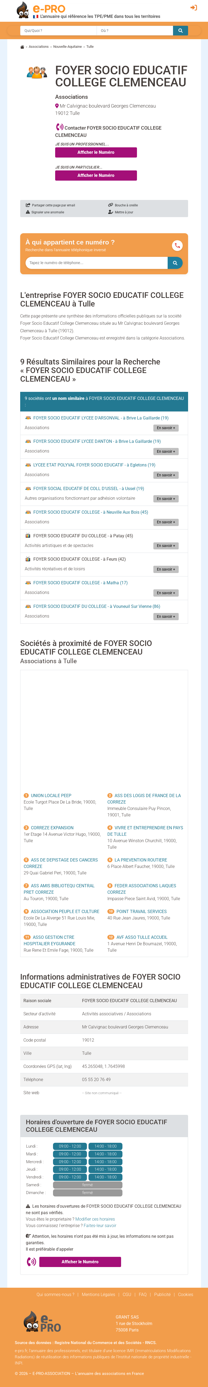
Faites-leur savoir (100, 1225)
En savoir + (166, 428)
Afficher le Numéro (95, 152)
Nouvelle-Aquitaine (67, 47)
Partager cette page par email (50, 205)
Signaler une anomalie (45, 212)
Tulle (90, 47)
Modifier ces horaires (95, 1219)
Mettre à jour (120, 212)
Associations (39, 47)
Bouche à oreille (123, 205)
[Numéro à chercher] (97, 263)
